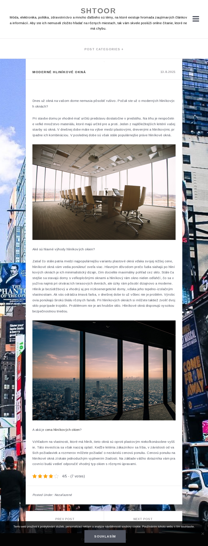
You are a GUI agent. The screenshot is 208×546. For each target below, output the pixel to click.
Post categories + (104, 49)
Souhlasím (105, 536)
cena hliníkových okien (62, 429)
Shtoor (98, 10)
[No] (202, 533)
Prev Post (65, 519)
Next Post (143, 519)
